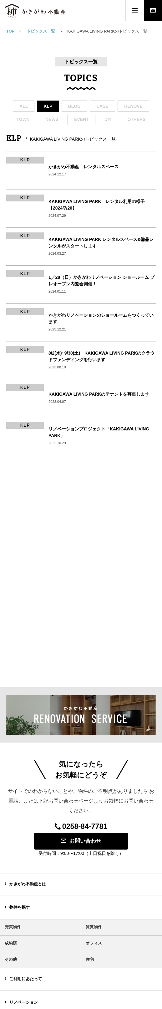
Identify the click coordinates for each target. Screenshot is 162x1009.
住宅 (90, 959)
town (23, 119)
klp (48, 106)
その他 (11, 959)
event (81, 119)
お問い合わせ (81, 841)
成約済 (11, 943)
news (51, 119)
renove (133, 106)
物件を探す (19, 907)
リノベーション (23, 1002)
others (136, 119)
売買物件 (13, 926)
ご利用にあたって (25, 978)
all (23, 106)
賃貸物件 (94, 926)
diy (108, 119)
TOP (10, 31)
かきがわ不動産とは (27, 884)
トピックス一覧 (41, 31)
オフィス (94, 943)
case (102, 106)
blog (74, 106)
